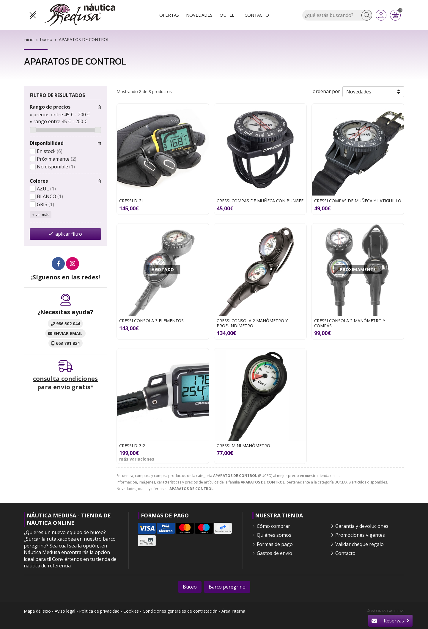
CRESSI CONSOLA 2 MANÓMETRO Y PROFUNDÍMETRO (252, 323)
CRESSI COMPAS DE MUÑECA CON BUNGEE (260, 201)
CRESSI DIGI (131, 201)
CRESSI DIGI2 (132, 445)
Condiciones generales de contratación (180, 611)
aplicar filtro (68, 234)
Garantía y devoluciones (361, 526)
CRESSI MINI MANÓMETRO (243, 445)
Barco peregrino (227, 586)
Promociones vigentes (360, 535)
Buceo (190, 586)
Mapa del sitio (37, 611)
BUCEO (341, 482)
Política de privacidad (99, 611)
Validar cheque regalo (359, 544)
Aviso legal (65, 611)
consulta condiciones (65, 379)
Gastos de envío (274, 553)
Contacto (345, 553)
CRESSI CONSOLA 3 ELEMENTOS (151, 320)
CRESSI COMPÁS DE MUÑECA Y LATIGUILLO (357, 201)
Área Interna (233, 611)
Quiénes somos (274, 535)
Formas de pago (275, 544)
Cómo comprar (273, 526)
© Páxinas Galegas (385, 611)
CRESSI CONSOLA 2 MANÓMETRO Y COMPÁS (349, 323)
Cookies (131, 611)
